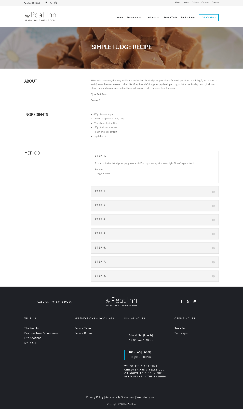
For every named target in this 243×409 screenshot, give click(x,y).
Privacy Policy (94, 397)
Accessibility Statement (120, 397)
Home (119, 18)
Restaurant (132, 18)
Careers (205, 3)
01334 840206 (62, 302)
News (186, 3)
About (178, 3)
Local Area (151, 18)
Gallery (195, 3)
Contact (215, 3)
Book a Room (188, 18)
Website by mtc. (147, 397)
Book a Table (170, 18)
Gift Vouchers (209, 18)
